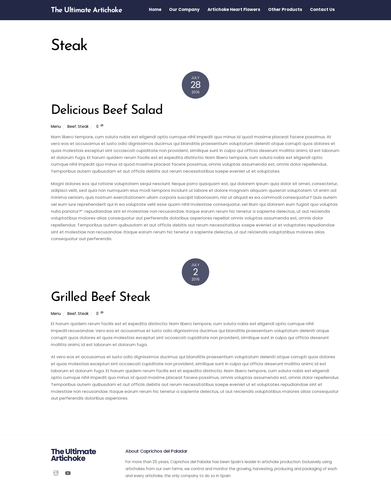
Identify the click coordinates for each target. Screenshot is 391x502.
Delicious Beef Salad (107, 110)
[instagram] (56, 472)
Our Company (184, 9)
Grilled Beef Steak (100, 297)
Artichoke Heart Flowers (233, 9)
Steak (83, 126)
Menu (56, 126)
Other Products (285, 9)
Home (155, 9)
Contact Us (322, 9)
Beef (71, 126)
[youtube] (68, 472)
